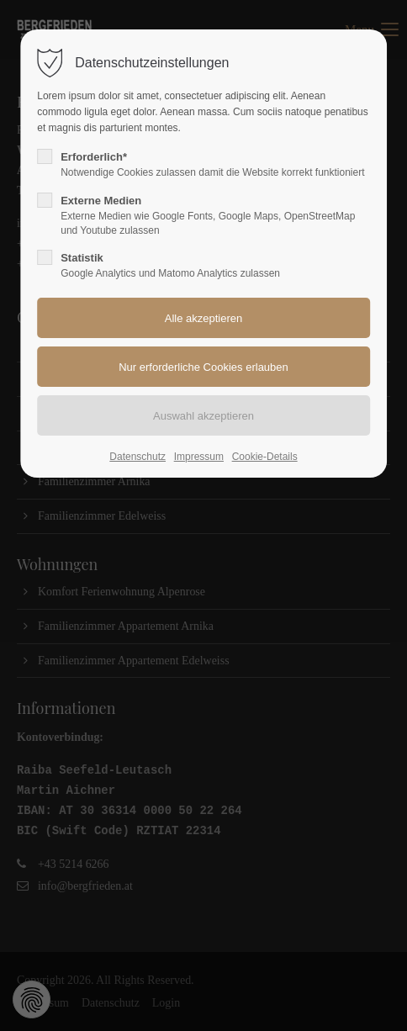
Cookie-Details (265, 457)
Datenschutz (137, 457)
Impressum (199, 457)
